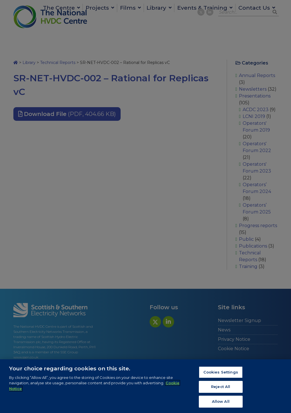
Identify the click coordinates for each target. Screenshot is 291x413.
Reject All (220, 388)
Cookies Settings (220, 373)
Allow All (221, 403)
